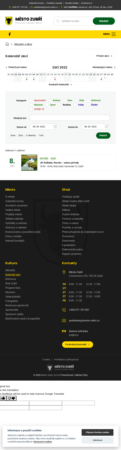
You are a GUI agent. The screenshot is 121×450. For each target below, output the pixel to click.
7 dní (41, 135)
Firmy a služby (13, 236)
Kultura (56, 100)
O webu (46, 360)
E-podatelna (68, 245)
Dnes (13, 135)
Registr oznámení (71, 254)
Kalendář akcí (12, 274)
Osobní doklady (70, 214)
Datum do (73, 127)
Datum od (21, 127)
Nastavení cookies (43, 441)
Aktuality (10, 270)
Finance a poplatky (72, 219)
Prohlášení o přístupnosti (66, 360)
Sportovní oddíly (14, 314)
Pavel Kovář (67, 375)
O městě (9, 197)
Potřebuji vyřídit (70, 197)
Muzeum (38, 105)
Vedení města (12, 210)
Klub (81, 100)
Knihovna (96, 100)
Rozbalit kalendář (60, 84)
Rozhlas (67, 105)
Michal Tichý (81, 375)
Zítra (20, 135)
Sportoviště (11, 310)
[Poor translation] (11, 398)
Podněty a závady (72, 227)
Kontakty (69, 263)
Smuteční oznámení (16, 205)
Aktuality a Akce (23, 44)
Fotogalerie (11, 301)
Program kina (12, 288)
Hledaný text (20, 118)
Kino (70, 100)
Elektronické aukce (72, 249)
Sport (53, 105)
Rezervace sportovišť (17, 305)
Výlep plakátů (12, 296)
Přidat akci (104, 55)
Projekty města (13, 214)
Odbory (66, 210)
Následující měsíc (103, 67)
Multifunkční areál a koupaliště (22, 318)
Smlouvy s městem (16, 227)
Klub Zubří (11, 283)
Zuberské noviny (14, 201)
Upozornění (40, 100)
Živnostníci (68, 236)
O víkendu (31, 135)
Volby (81, 105)
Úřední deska (69, 205)
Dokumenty (68, 241)
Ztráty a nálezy (70, 223)
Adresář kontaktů (14, 241)
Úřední (94, 105)
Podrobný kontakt (77, 344)
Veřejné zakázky (14, 219)
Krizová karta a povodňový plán (22, 232)
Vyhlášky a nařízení (16, 223)
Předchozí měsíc (17, 67)
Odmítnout (97, 440)
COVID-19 (39, 109)
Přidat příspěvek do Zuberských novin (83, 232)
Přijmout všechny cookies (97, 432)
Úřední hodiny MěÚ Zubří (75, 201)
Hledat (103, 21)
